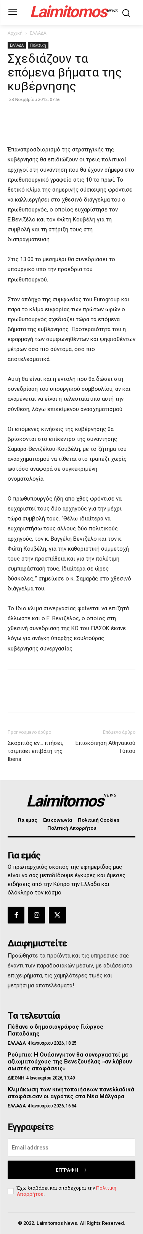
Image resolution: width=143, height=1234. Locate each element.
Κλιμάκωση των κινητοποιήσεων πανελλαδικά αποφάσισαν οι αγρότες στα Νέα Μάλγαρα (71, 1093)
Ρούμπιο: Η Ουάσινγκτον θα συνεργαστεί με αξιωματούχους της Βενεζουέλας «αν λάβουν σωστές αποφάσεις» (70, 1061)
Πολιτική (38, 45)
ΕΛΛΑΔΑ (38, 33)
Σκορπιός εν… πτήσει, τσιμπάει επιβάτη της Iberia (35, 751)
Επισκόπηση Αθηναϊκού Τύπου (105, 747)
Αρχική (15, 33)
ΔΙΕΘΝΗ (16, 1078)
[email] (71, 1147)
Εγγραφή (71, 1170)
